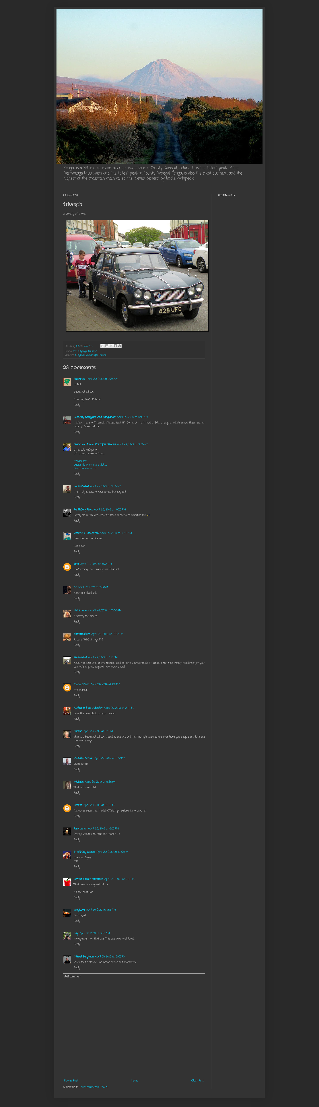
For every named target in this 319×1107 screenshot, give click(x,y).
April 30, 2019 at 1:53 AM (101, 910)
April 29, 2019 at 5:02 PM (109, 758)
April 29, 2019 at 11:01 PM (119, 879)
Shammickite (82, 634)
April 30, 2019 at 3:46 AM (95, 934)
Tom (76, 564)
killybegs (82, 351)
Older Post (197, 1081)
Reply (77, 405)
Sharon (78, 731)
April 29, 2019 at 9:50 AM (132, 445)
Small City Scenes (84, 852)
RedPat (78, 805)
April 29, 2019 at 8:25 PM (99, 805)
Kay (76, 934)
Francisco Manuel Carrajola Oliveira (95, 445)
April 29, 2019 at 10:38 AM (96, 564)
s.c (75, 587)
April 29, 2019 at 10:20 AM (110, 510)
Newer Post (71, 1081)
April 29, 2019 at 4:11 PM (98, 731)
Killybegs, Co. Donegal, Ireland (90, 355)
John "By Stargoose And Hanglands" (95, 417)
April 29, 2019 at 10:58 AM (106, 611)
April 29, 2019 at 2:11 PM (119, 708)
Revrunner (80, 829)
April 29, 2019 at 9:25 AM (102, 379)
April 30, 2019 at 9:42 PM (110, 957)
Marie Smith (81, 685)
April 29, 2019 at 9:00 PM (103, 829)
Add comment (72, 977)
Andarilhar (80, 461)
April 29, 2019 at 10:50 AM (93, 587)
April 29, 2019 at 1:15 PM (103, 658)
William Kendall (83, 758)
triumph (92, 351)
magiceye (79, 910)
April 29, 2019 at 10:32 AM (116, 533)
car (74, 351)
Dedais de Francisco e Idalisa (90, 465)
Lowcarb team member (88, 879)
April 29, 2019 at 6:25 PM (100, 782)
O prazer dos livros (85, 469)
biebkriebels (81, 611)
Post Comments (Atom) (94, 1087)
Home (134, 1081)
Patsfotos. (79, 379)
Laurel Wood (81, 486)
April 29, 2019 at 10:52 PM (112, 852)
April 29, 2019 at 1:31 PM (105, 685)
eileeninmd (80, 658)
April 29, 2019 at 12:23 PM (107, 634)
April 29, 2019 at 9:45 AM (132, 417)
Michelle (79, 782)
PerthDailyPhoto (83, 510)
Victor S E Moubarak (86, 533)
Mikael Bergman (84, 957)
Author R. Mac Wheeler (88, 708)
